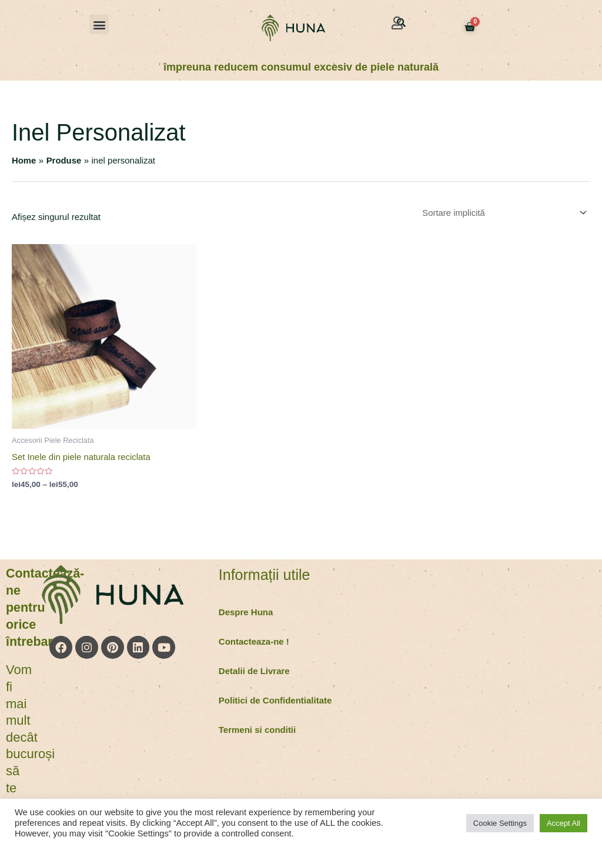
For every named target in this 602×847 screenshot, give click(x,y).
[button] (99, 24)
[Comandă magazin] (502, 213)
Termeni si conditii (257, 730)
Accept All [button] (563, 823)
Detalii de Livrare (254, 671)
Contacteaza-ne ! (254, 641)
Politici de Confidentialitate (275, 700)
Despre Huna (246, 612)
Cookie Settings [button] (500, 823)
